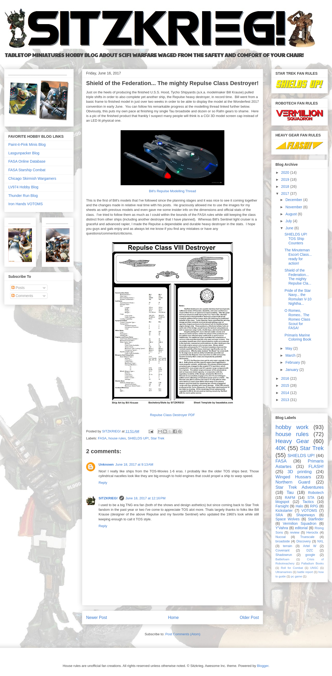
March (290, 355)
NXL (320, 541)
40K (280, 448)
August (291, 214)
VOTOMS (309, 510)
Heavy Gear (292, 441)
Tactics (308, 502)
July (289, 221)
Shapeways (305, 515)
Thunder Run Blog (23, 196)
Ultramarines (283, 572)
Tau (290, 492)
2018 (285, 186)
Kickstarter (284, 510)
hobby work (291, 427)
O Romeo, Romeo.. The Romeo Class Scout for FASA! (297, 319)
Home (173, 617)
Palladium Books (312, 563)
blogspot (282, 502)
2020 (285, 172)
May (289, 348)
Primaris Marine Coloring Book (298, 337)
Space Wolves (287, 519)
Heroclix (312, 532)
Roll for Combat (292, 567)
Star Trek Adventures (299, 487)
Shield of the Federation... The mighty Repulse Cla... (298, 276)
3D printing (299, 471)
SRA (279, 515)
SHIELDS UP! (138, 438)
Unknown (106, 464)
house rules (117, 438)
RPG (314, 506)
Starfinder (316, 519)
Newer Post (96, 617)
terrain (287, 546)
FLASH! (316, 466)
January (292, 370)
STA (311, 497)
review (294, 532)
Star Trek (157, 438)
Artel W (309, 546)
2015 (285, 385)
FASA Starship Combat (26, 170)
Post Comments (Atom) (182, 634)
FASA (102, 438)
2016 (285, 378)
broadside (282, 541)
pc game (296, 576)
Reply (103, 483)
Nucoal (280, 537)
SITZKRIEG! (108, 498)
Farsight (282, 506)
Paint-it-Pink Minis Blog (27, 144)
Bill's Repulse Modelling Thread (172, 191)
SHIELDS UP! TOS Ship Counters (296, 238)
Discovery (303, 541)
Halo (299, 506)
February (293, 362)
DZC (310, 550)
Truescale (307, 537)
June (289, 228)
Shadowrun (283, 555)
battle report (305, 572)
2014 (285, 393)
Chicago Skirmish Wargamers (32, 178)
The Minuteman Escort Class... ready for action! (298, 256)
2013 (285, 400)
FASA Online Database (26, 161)
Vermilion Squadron (299, 523)
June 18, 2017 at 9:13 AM (134, 464)
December (294, 200)
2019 (285, 179)
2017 (285, 193)
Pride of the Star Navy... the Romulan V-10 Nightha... (298, 297)
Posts (18, 288)
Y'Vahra (281, 528)
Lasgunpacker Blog (23, 153)
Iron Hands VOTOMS (25, 204)
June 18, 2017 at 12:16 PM (145, 498)
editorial (301, 528)
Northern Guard (292, 482)
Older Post (249, 617)
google (310, 555)
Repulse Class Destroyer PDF (172, 415)
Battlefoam (282, 559)
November (294, 207)
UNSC (314, 567)
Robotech (316, 493)
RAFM (290, 497)
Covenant (282, 550)
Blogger (262, 666)
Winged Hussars (293, 476)
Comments (22, 296)
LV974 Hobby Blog (23, 187)
